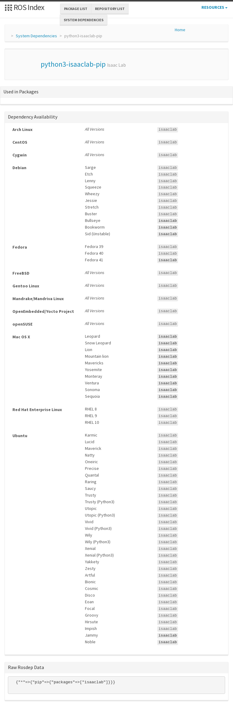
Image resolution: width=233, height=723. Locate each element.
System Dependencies (36, 35)
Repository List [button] (110, 8)
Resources (214, 7)
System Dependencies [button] (83, 20)
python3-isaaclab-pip (73, 64)
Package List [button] (75, 8)
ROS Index (24, 7)
